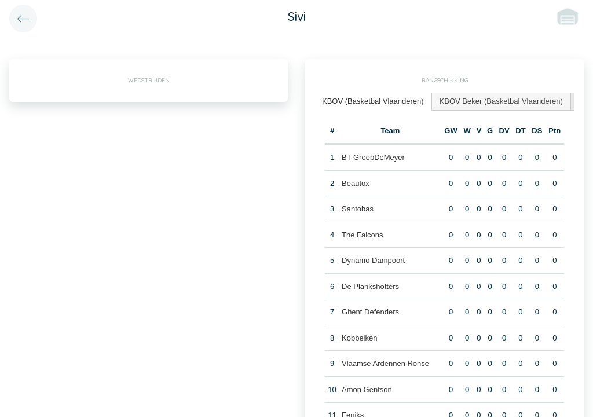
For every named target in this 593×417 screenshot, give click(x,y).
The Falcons (362, 235)
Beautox (355, 183)
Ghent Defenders (370, 312)
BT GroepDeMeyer (373, 157)
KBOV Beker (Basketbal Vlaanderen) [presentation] (501, 101)
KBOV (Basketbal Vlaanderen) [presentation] (373, 101)
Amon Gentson (367, 389)
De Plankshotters (370, 286)
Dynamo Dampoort (373, 260)
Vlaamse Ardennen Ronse (385, 363)
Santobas (358, 208)
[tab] (373, 102)
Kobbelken (359, 338)
